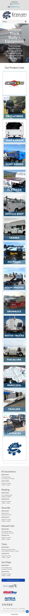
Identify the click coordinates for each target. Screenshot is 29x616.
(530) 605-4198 (5, 499)
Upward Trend (24, 610)
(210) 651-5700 (5, 553)
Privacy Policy (14, 614)
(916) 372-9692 (5, 481)
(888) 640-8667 (5, 474)
